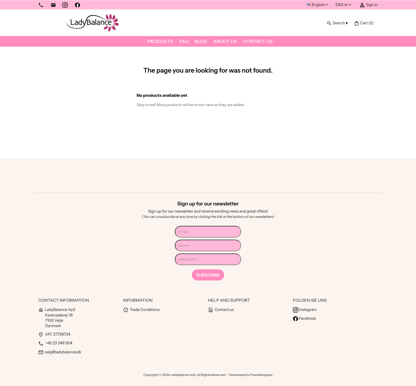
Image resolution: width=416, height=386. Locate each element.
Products (160, 41)
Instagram (305, 309)
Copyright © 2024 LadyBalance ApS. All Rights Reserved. (185, 375)
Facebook (304, 318)
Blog (200, 41)
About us (225, 41)
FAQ (183, 41)
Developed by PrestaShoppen (250, 375)
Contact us (258, 41)
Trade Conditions (141, 309)
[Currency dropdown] (344, 5)
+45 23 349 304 (55, 343)
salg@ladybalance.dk (59, 352)
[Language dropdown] (318, 5)
